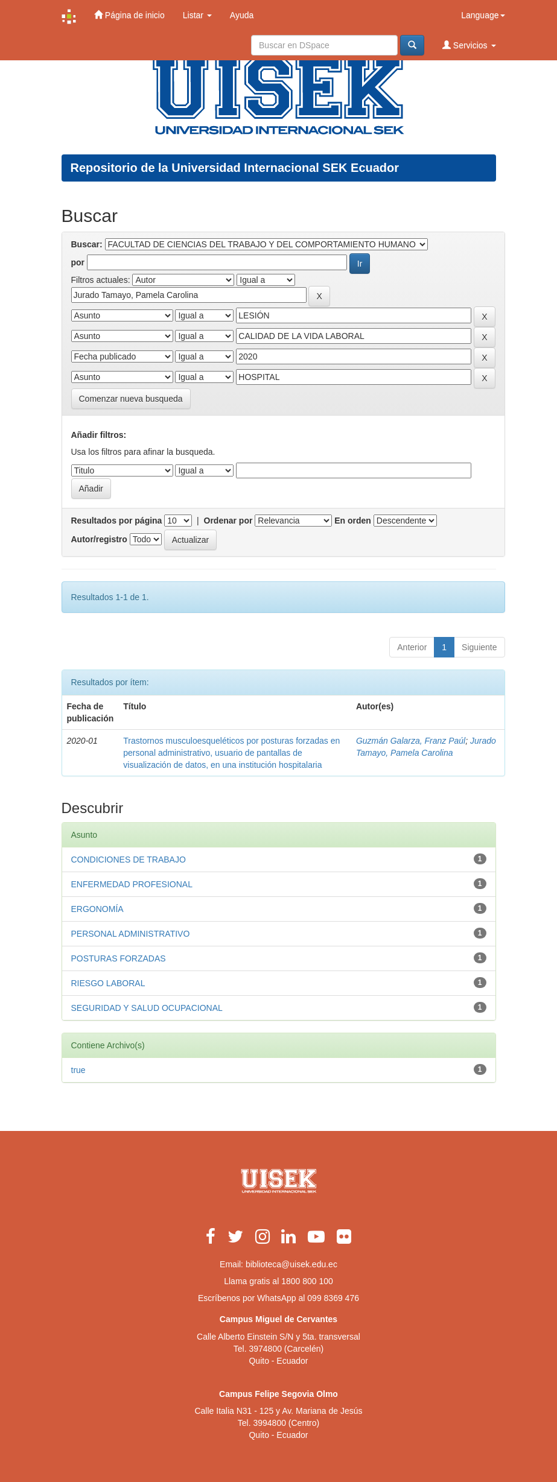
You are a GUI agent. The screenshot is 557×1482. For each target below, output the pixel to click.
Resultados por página (116, 520)
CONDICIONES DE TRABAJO (128, 859)
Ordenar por (228, 520)
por (78, 262)
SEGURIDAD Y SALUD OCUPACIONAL (147, 1008)
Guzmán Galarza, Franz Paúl (410, 741)
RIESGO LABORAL (108, 983)
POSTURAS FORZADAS (118, 958)
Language (482, 15)
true (78, 1070)
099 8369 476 (333, 1298)
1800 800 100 (307, 1281)
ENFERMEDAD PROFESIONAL (132, 884)
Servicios (469, 45)
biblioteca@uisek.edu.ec (291, 1264)
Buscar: (87, 244)
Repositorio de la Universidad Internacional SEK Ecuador (235, 167)
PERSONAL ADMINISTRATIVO (130, 934)
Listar (197, 15)
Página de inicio (129, 15)
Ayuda (241, 15)
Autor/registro (99, 539)
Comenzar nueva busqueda (131, 399)
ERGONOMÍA (97, 909)
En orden (352, 520)
